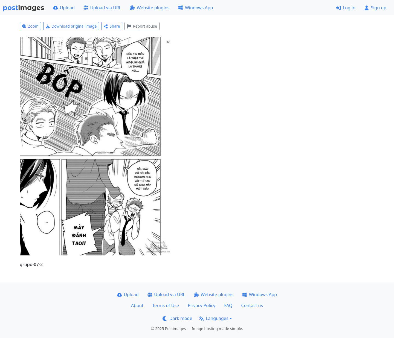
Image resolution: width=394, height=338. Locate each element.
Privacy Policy (201, 305)
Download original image (71, 26)
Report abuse (142, 26)
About (137, 305)
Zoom (30, 26)
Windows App (195, 8)
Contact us (252, 305)
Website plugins (149, 8)
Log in (345, 8)
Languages (213, 318)
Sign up (375, 8)
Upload (64, 8)
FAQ (228, 305)
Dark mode (177, 318)
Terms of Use (165, 305)
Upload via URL (102, 8)
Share (112, 26)
